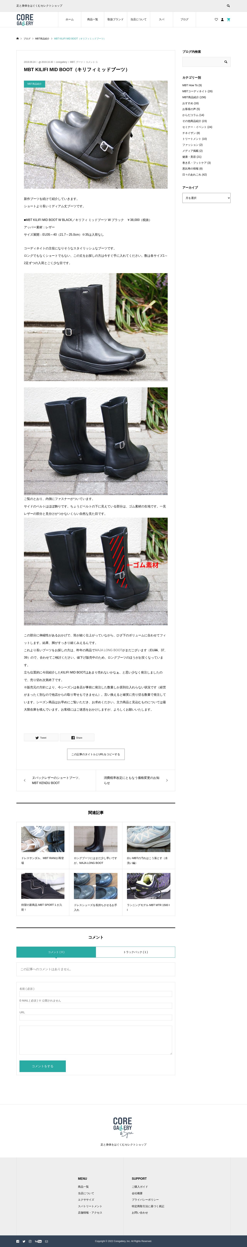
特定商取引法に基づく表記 (148, 1206)
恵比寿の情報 (190, 168)
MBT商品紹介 (190, 97)
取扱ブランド (115, 19)
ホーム (70, 19)
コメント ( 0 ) (56, 952)
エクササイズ (86, 1199)
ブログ (184, 19)
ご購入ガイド (140, 1186)
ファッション (190, 144)
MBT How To (190, 85)
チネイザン (189, 133)
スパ (161, 19)
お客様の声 (189, 109)
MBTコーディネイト (194, 91)
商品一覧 (92, 19)
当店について (138, 19)
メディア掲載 (190, 150)
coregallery (61, 62)
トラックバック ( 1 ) (135, 952)
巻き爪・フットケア (194, 162)
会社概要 (137, 1193)
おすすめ (187, 103)
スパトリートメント (90, 1206)
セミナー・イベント (194, 127)
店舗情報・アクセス (90, 1212)
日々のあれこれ (191, 174)
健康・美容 (189, 156)
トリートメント (191, 138)
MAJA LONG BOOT (108, 650)
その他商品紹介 (191, 121)
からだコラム (190, 115)
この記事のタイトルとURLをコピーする (95, 754)
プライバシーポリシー (145, 1199)
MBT (72, 62)
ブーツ (79, 62)
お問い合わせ (140, 1212)
